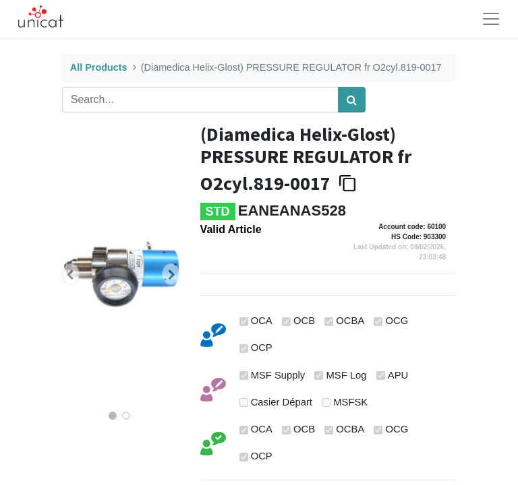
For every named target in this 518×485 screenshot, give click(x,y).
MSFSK (350, 402)
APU (398, 375)
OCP (261, 347)
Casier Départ (281, 402)
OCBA (350, 320)
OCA (261, 320)
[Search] (352, 99)
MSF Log (346, 375)
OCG (397, 320)
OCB (304, 320)
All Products (98, 67)
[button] (71, 274)
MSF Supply (278, 375)
